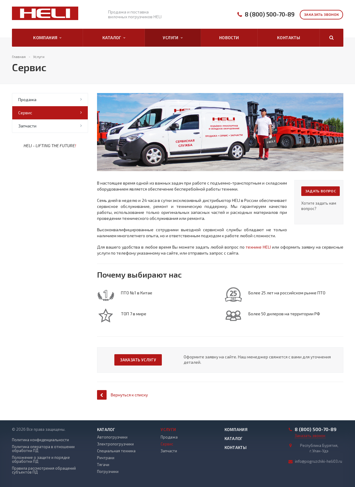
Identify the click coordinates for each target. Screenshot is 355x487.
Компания (47, 37)
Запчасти (27, 125)
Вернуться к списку (122, 394)
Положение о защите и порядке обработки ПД (41, 459)
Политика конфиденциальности (40, 440)
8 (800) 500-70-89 (270, 14)
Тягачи (103, 464)
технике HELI (258, 246)
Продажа (27, 99)
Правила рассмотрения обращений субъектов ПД (44, 470)
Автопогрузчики (112, 437)
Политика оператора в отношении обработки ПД (43, 449)
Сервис (25, 112)
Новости (229, 37)
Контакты (288, 37)
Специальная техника (116, 450)
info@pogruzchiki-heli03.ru (318, 461)
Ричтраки (105, 457)
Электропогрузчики (115, 444)
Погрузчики (108, 471)
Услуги (172, 37)
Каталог (113, 37)
